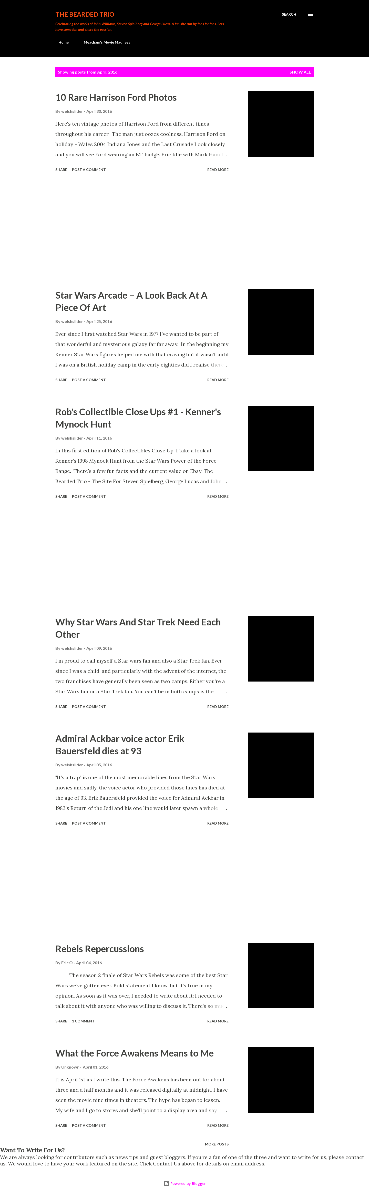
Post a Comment (89, 169)
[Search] (289, 14)
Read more (218, 169)
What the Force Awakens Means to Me (134, 1053)
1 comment (83, 1021)
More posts (217, 1144)
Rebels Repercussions (99, 948)
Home (60, 42)
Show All (300, 71)
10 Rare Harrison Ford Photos (116, 97)
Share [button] (61, 169)
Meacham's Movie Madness (104, 42)
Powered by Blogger (184, 1183)
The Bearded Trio (84, 14)
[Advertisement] (142, 231)
